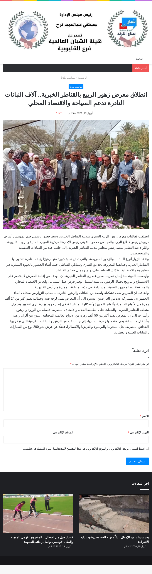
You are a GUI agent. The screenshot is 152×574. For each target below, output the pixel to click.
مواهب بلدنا (68, 77)
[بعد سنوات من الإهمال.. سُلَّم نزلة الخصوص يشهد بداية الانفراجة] (114, 513)
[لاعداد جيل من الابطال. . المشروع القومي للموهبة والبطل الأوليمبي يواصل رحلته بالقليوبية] (38, 513)
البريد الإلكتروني (138, 432)
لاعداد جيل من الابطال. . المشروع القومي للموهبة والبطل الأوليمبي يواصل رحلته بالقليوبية (42, 544)
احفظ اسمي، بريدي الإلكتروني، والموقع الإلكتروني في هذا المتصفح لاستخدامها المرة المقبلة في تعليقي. (84, 448)
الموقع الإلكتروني (63, 432)
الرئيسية (84, 77)
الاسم (144, 416)
